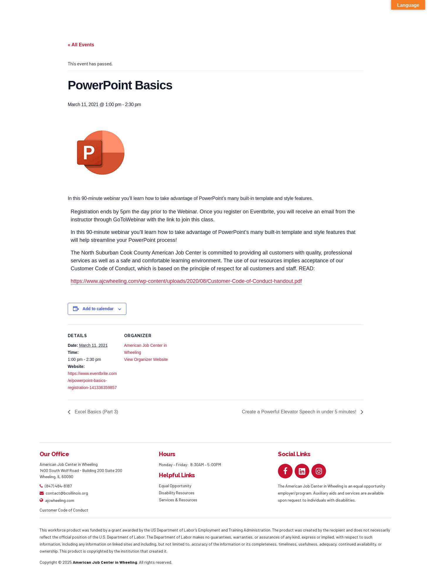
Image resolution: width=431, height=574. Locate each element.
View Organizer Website (146, 359)
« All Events (81, 44)
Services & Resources (178, 499)
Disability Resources (176, 492)
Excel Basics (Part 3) (95, 411)
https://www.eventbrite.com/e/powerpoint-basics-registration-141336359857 (92, 380)
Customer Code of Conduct (64, 509)
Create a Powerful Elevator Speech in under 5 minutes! (300, 411)
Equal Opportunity (175, 485)
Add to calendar (98, 308)
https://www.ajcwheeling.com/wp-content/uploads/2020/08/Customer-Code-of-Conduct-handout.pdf (186, 281)
